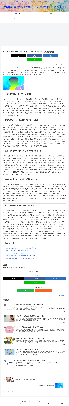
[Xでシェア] (18, 55)
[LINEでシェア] (50, 55)
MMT (4, 263)
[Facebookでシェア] (29, 55)
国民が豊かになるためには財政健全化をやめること (20, 252)
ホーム (43, 401)
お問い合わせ (50, 401)
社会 (4, 260)
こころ (24, 401)
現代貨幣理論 (22, 263)
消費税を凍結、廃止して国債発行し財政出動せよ (20, 254)
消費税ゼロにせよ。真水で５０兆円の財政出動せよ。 (21, 244)
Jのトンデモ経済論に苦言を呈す (15, 249)
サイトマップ (38, 401)
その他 (32, 401)
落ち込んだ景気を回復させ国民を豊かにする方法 (20, 247)
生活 (28, 401)
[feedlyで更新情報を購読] (32, 286)
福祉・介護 (18, 401)
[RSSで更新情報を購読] (36, 286)
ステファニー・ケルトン (12, 263)
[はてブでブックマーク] (40, 55)
